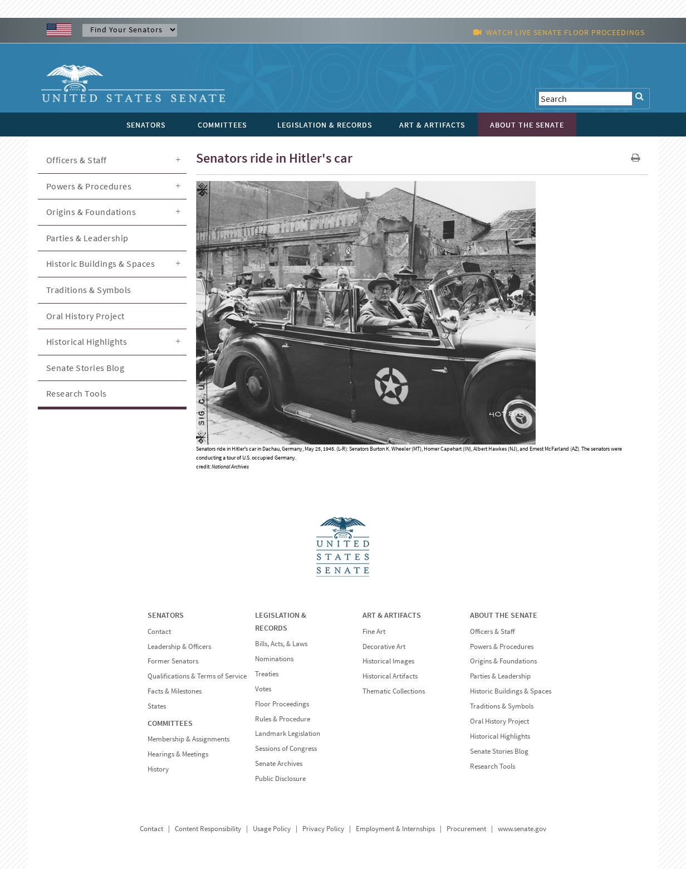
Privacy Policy (323, 828)
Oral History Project (85, 315)
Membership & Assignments (188, 739)
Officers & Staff (76, 159)
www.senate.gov (522, 828)
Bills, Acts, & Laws (281, 643)
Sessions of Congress (286, 748)
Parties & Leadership (87, 237)
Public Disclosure (280, 778)
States (157, 706)
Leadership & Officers (179, 646)
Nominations (274, 658)
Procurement (466, 828)
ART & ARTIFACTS (391, 615)
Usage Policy (272, 828)
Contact (159, 631)
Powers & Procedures (89, 186)
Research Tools (76, 393)
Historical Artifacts (390, 676)
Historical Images (388, 661)
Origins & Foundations (91, 211)
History (158, 769)
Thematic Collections (393, 691)
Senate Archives (278, 763)
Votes (263, 689)
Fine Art (373, 631)
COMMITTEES (170, 723)
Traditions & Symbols (88, 289)
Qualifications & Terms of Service (197, 676)
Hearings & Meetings (178, 754)
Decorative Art (383, 646)
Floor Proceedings (282, 704)
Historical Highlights (87, 341)
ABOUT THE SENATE (503, 615)
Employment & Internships (395, 828)
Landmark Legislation (287, 733)
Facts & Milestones (175, 691)
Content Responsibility (208, 828)
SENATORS (166, 615)
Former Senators (173, 661)
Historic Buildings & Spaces (100, 263)
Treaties (266, 673)
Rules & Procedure (282, 719)
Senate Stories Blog (85, 367)
